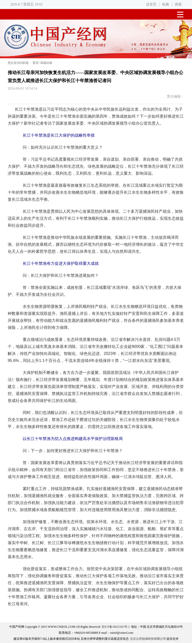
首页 (35, 63)
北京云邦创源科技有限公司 (148, 638)
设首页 (151, 4)
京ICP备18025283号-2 (116, 626)
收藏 (165, 4)
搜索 (178, 4)
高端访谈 (46, 63)
